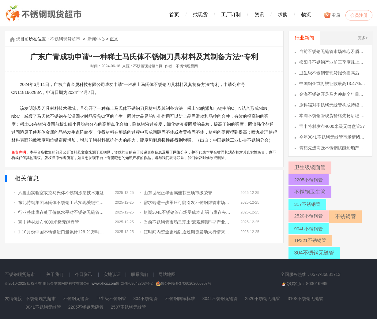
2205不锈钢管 (308, 179)
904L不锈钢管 (308, 228)
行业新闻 (304, 37)
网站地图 (166, 274)
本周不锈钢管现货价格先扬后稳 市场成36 (332, 115)
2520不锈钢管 (308, 215)
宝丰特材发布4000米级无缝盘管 (48, 222)
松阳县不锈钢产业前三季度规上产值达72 (332, 62)
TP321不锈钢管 (310, 240)
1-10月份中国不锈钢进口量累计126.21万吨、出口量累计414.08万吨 (61, 231)
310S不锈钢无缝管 (305, 298)
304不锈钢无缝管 (314, 253)
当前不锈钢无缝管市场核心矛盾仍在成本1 (332, 51)
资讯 (259, 14)
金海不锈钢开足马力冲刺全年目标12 (332, 94)
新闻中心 (96, 38)
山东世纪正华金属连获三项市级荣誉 (178, 192)
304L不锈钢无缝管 (220, 298)
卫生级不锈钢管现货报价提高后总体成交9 (332, 72)
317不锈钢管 (307, 204)
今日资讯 (83, 274)
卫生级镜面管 (310, 167)
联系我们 (139, 274)
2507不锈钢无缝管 (128, 307)
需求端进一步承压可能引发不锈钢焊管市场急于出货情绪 (187, 202)
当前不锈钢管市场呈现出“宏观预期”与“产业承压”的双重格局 (187, 222)
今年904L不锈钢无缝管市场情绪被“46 (332, 137)
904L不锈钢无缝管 (43, 307)
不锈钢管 (345, 216)
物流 (306, 14)
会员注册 (359, 15)
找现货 (200, 14)
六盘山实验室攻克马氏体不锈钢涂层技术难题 (61, 192)
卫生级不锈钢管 (111, 298)
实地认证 (112, 274)
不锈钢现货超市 (65, 38)
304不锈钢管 (146, 298)
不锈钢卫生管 (310, 192)
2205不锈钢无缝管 (86, 307)
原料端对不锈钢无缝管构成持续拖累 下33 (332, 104)
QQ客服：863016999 (304, 284)
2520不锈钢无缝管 (262, 298)
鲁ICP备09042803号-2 (134, 283)
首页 (174, 14)
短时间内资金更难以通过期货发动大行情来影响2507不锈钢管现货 (187, 231)
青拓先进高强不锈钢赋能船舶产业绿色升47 (332, 147)
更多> (363, 38)
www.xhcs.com (104, 283)
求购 (283, 14)
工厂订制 (231, 14)
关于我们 (54, 274)
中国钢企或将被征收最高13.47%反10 (332, 83)
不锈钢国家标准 (180, 298)
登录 (332, 15)
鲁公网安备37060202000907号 (183, 283)
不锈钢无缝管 (76, 298)
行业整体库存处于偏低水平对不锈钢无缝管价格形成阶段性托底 (61, 212)
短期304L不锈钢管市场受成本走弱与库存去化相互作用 (187, 212)
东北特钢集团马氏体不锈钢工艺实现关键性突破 (61, 202)
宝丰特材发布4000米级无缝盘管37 (332, 126)
